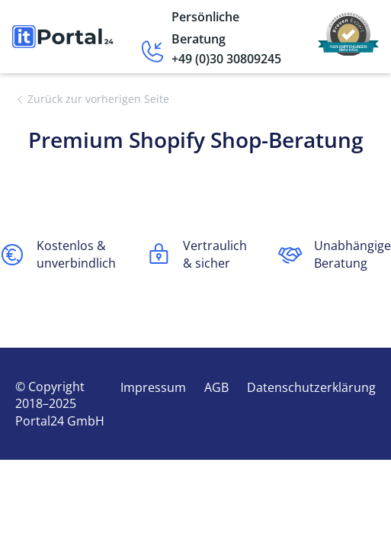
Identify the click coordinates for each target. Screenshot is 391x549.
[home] (63, 37)
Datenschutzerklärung (311, 387)
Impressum (153, 387)
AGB (216, 387)
